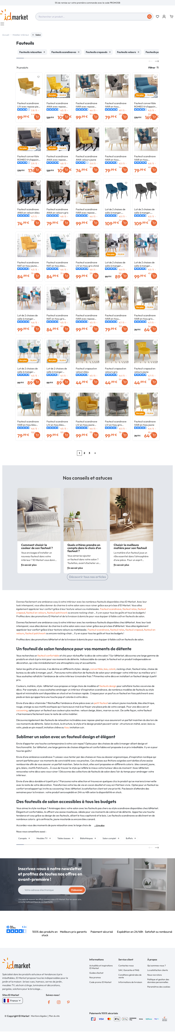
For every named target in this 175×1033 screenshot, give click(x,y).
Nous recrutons (154, 976)
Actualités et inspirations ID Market (101, 968)
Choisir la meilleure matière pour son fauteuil (130, 548)
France (12, 1002)
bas (106, 670)
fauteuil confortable (48, 657)
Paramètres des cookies (158, 988)
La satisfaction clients (157, 971)
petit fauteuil (101, 704)
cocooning (22, 711)
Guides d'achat (96, 974)
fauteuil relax (130, 610)
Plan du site (54, 1017)
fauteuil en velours (36, 614)
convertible (96, 670)
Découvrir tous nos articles (87, 578)
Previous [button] (150, 63)
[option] (87, 2)
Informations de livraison (130, 983)
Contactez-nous (126, 967)
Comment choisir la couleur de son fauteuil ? (37, 548)
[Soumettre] (149, 16)
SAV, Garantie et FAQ (128, 971)
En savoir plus (29, 566)
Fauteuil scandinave (110, 610)
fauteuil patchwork (57, 614)
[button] (164, 16)
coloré (112, 670)
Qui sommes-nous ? (156, 967)
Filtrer (153, 69)
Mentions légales (39, 1017)
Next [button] (157, 63)
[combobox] (94, 16)
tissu (66, 728)
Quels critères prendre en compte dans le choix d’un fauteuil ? (84, 549)
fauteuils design (107, 687)
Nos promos (95, 979)
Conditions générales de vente (130, 977)
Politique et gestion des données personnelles (158, 982)
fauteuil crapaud (134, 631)
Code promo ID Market (100, 983)
